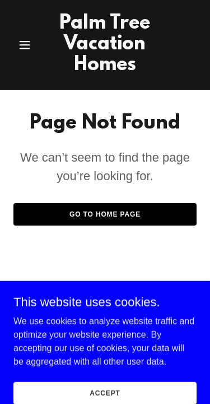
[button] (27, 45)
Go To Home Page (105, 214)
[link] (105, 67)
